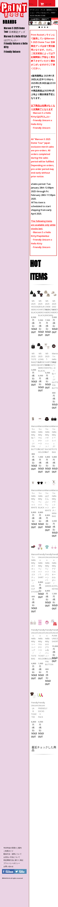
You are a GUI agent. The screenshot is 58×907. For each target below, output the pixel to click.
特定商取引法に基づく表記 (13, 860)
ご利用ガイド (8, 851)
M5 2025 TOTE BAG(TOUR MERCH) (36, 359)
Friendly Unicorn (12, 52)
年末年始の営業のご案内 (13, 848)
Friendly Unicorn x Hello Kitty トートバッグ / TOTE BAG (34, 644)
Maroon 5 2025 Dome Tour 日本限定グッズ (14, 30)
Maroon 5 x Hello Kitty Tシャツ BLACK (41, 499)
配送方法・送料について (13, 854)
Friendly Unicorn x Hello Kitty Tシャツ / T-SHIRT (41, 566)
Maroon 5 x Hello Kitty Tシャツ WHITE (34, 499)
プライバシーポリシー (12, 863)
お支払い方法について (12, 857)
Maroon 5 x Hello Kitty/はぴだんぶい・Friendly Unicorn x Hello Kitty (16, 42)
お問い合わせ (8, 866)
